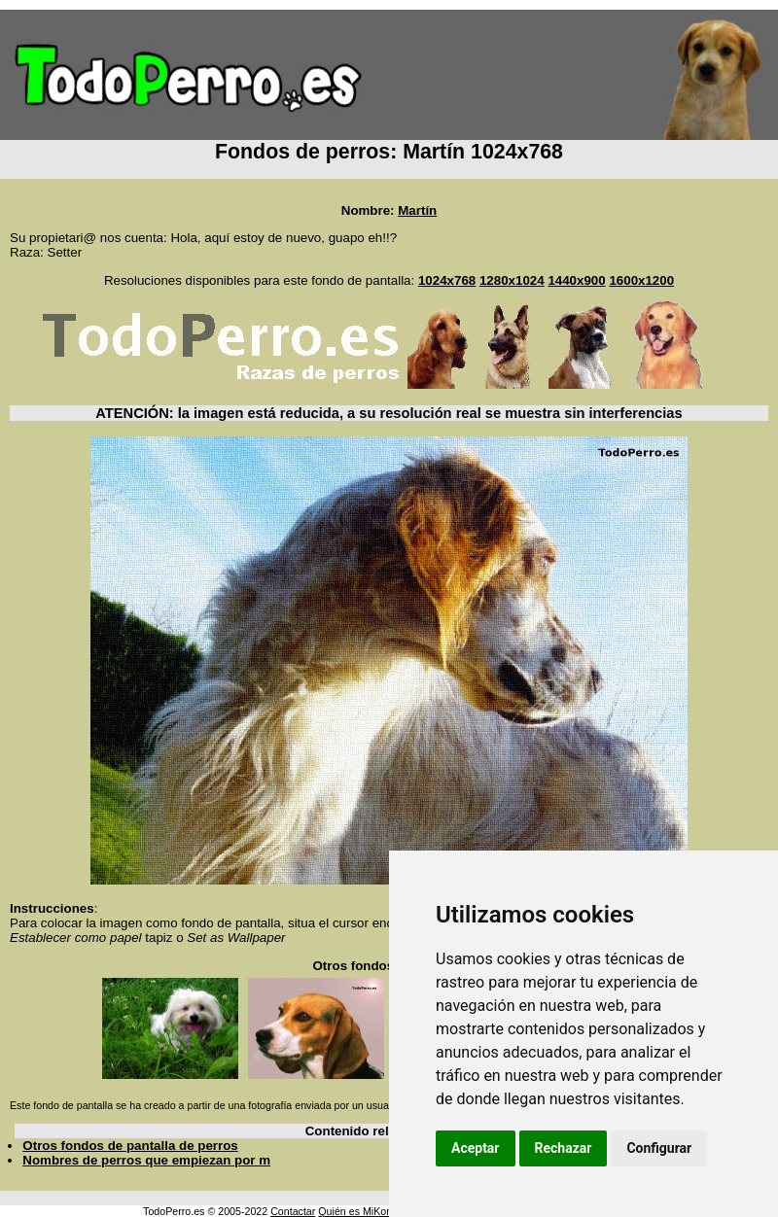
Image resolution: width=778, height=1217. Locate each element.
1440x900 (576, 280)
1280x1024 (512, 280)
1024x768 (447, 280)
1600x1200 (641, 280)
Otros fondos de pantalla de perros (129, 1145)
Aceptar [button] (475, 1148)
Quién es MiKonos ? (364, 1211)
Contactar (292, 1211)
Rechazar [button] (563, 1148)
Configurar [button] (658, 1148)
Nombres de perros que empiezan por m (146, 1160)
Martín (417, 210)
